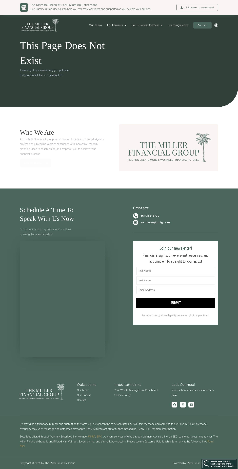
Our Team (95, 25)
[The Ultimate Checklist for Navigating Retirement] (24, 7)
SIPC (99, 436)
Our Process (84, 395)
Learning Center (178, 25)
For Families (116, 25)
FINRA (91, 436)
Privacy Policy (122, 395)
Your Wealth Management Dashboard (136, 390)
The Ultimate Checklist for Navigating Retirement (63, 4)
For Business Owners (147, 25)
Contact (81, 400)
